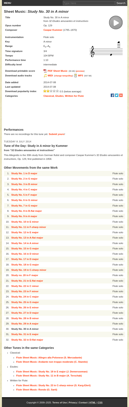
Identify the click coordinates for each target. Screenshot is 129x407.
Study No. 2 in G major (24, 178)
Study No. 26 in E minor (25, 307)
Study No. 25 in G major (25, 302)
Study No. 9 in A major (24, 216)
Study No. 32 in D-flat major (27, 339)
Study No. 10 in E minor (25, 221)
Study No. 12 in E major (24, 232)
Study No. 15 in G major (25, 248)
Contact (83, 402)
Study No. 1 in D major (24, 173)
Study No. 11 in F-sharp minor (28, 227)
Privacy (73, 402)
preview (80, 71)
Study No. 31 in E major (24, 334)
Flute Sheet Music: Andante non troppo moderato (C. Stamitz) (52, 362)
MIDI (50, 75)
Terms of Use (59, 402)
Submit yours (56, 134)
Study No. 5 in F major (24, 195)
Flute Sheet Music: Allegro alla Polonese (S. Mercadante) (49, 357)
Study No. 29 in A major (24, 323)
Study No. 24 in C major (25, 296)
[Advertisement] (64, 113)
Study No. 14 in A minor (25, 243)
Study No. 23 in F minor (24, 291)
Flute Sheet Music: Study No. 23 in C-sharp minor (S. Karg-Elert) (53, 385)
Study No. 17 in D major (25, 259)
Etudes (59, 96)
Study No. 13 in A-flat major (27, 237)
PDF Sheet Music (57, 71)
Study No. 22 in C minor (25, 286)
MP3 (80, 75)
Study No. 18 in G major (25, 264)
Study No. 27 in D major (25, 313)
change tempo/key (63, 75)
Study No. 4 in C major (24, 189)
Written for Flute (74, 96)
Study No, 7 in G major (24, 205)
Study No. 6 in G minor (24, 200)
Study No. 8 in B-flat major (26, 211)
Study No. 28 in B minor (25, 318)
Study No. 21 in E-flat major (27, 280)
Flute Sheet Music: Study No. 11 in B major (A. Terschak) (49, 375)
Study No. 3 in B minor (24, 184)
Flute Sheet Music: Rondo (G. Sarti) (36, 389)
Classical (48, 96)
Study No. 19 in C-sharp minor (28, 270)
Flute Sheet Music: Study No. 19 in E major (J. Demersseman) (52, 371)
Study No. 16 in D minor (25, 254)
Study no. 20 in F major (24, 275)
